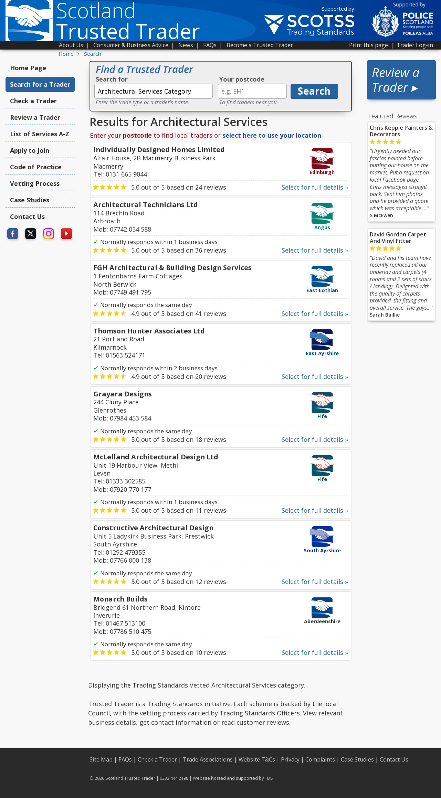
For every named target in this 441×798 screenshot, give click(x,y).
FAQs (210, 45)
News (185, 45)
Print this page (368, 45)
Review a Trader (35, 117)
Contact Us (27, 216)
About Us (71, 45)
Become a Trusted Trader (260, 45)
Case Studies (29, 200)
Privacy (290, 759)
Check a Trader (33, 101)
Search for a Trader (40, 84)
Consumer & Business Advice (130, 45)
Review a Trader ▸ (395, 80)
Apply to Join (29, 150)
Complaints (320, 759)
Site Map (101, 759)
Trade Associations (208, 759)
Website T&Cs (257, 759)
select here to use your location (271, 135)
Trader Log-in (415, 45)
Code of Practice (36, 167)
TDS (269, 778)
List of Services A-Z (39, 134)
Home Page (28, 68)
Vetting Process (35, 183)
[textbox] (153, 91)
